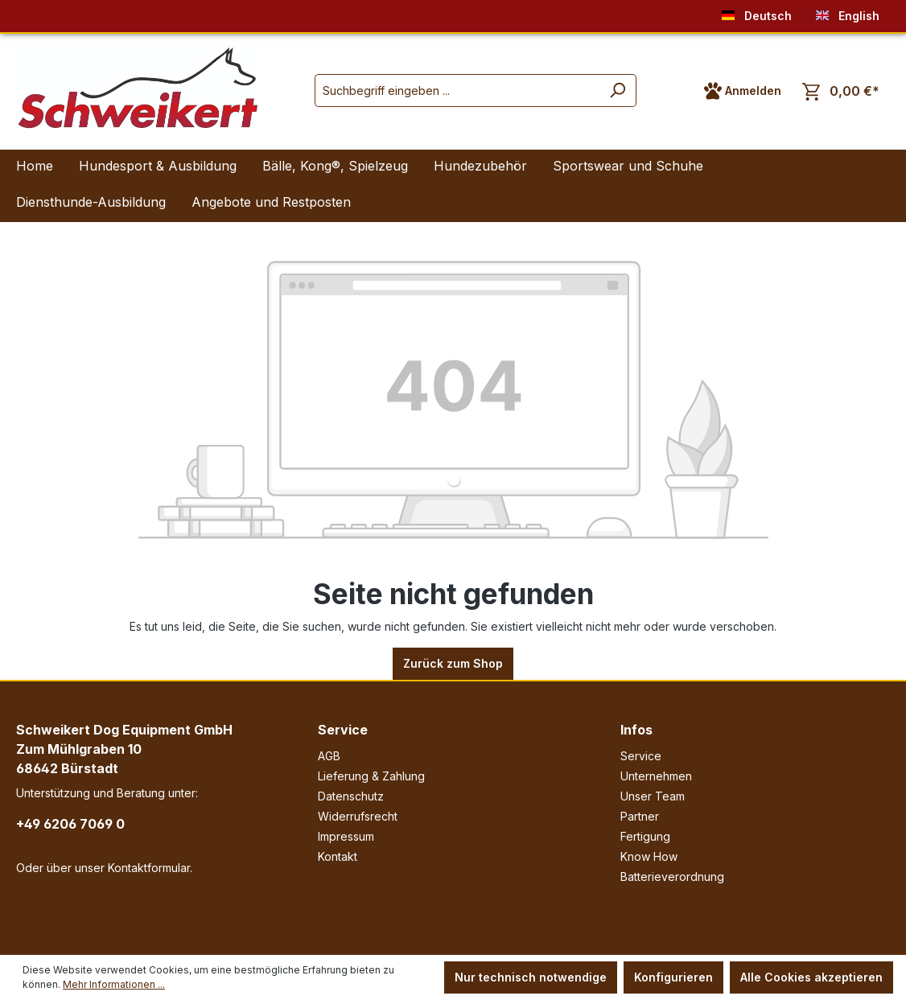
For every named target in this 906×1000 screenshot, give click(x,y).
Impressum (346, 836)
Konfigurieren (673, 977)
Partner (639, 816)
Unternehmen (656, 776)
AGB (329, 756)
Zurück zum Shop (453, 663)
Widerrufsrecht (357, 816)
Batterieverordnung (672, 876)
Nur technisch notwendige (531, 977)
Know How (648, 856)
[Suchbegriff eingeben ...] (457, 90)
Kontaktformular (149, 867)
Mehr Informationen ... (114, 984)
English (847, 12)
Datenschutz (351, 796)
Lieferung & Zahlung (371, 776)
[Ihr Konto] (743, 91)
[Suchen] (617, 90)
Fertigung (645, 836)
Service (343, 730)
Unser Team (652, 796)
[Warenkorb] (841, 91)
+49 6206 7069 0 (70, 824)
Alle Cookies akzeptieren (811, 977)
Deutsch (757, 12)
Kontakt (337, 856)
